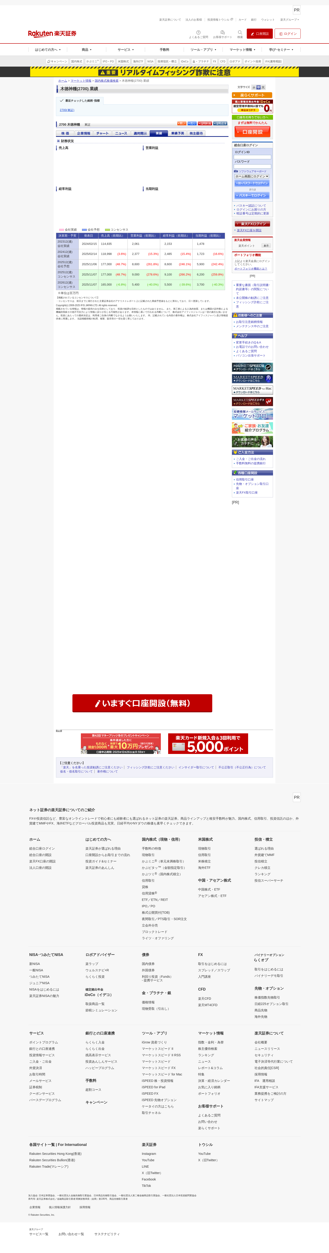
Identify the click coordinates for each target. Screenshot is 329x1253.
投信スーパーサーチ (269, 880)
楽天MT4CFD (208, 1005)
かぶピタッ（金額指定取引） (164, 867)
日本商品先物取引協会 (105, 1195)
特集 (201, 1074)
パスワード (242, 161)
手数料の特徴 (151, 848)
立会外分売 (150, 925)
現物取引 (148, 855)
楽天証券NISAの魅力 (44, 996)
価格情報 (148, 1002)
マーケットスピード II (157, 1048)
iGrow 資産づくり (154, 1042)
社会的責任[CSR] (267, 1068)
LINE (145, 1166)
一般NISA (36, 970)
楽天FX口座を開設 (249, 230)
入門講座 (204, 976)
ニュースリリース (267, 1048)
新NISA (34, 964)
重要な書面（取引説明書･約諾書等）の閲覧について (253, 289)
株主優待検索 (207, 1048)
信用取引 (148, 880)
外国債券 (148, 970)
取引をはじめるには (212, 964)
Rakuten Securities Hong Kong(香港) (55, 1154)
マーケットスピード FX (159, 1068)
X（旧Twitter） (152, 1173)
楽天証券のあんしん (99, 868)
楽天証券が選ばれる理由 (103, 848)
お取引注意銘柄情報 (249, 322)
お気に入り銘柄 (209, 1087)
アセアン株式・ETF (212, 896)
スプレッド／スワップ (214, 970)
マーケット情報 (81, 80)
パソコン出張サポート (251, 355)
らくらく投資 (95, 976)
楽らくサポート (209, 1128)
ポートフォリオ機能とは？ (250, 268)
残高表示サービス (98, 1055)
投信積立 (261, 861)
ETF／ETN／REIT (155, 900)
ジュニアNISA (39, 983)
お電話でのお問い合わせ (252, 346)
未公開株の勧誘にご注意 (252, 298)
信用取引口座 (245, 479)
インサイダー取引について (196, 767)
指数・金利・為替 (211, 1042)
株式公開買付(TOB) (156, 912)
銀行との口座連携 (42, 1048)
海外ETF (204, 868)
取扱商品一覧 (95, 1004)
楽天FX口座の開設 (42, 861)
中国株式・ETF (209, 889)
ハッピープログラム (99, 1068)
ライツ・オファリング (158, 938)
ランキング (263, 874)
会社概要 (261, 1042)
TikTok (146, 1186)
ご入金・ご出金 (40, 1061)
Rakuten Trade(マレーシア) (48, 1166)
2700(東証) (67, 110)
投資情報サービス (42, 1055)
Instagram (149, 1154)
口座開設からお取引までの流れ (107, 855)
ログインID (242, 152)
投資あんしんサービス (101, 1061)
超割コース (93, 1089)
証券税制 (35, 1087)
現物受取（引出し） (156, 1008)
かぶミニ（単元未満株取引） (164, 861)
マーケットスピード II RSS (161, 1055)
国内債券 (148, 964)
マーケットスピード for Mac (162, 1074)
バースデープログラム (45, 1100)
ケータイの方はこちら (158, 1106)
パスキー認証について (251, 205)
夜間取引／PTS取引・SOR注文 (164, 919)
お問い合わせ (207, 1121)
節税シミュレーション (101, 1010)
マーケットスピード (156, 1061)
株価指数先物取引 (267, 997)
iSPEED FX (150, 1093)
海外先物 (261, 1016)
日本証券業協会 (47, 1195)
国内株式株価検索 (107, 80)
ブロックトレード (154, 932)
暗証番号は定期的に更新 (252, 213)
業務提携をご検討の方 (271, 1093)
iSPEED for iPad (153, 1087)
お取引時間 (37, 1074)
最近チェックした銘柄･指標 (82, 100)
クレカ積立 (263, 868)
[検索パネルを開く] (240, 34)
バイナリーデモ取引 (269, 976)
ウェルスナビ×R (97, 970)
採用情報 (261, 1074)
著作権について (107, 771)
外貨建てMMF (265, 855)
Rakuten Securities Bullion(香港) (52, 1160)
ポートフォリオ (209, 1093)
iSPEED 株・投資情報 (157, 1081)
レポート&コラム (210, 1068)
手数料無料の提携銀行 (251, 463)
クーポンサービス (42, 1093)
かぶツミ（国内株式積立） (162, 874)
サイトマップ (264, 1100)
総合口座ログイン (42, 848)
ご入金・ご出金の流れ (251, 459)
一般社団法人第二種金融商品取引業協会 (139, 1195)
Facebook (149, 1179)
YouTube (148, 1160)
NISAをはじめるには (44, 989)
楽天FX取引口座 (247, 492)
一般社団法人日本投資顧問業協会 (179, 1195)
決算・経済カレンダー (214, 1081)
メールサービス (40, 1081)
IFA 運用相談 (265, 1081)
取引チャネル (151, 1113)
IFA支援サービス (267, 1087)
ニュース (204, 1061)
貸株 (145, 887)
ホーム (62, 80)
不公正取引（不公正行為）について (242, 767)
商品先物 (261, 1010)
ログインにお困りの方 (251, 209)
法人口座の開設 (40, 868)
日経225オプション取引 (272, 1004)
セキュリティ (264, 1055)
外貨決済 (35, 1068)
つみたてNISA (39, 976)
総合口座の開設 (40, 855)
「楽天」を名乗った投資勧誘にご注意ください (91, 767)
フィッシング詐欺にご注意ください (150, 767)
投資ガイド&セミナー (100, 861)
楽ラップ (91, 964)
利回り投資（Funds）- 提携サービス (157, 978)
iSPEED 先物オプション (159, 1100)
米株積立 (204, 861)
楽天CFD (204, 998)
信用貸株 (149, 893)
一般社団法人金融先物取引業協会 (74, 1195)
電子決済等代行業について (274, 1061)
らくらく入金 (95, 1042)
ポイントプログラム (43, 1042)
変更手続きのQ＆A (248, 342)
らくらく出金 (95, 1048)
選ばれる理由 (264, 848)
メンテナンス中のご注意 (252, 326)
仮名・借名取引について (76, 771)
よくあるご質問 (246, 351)
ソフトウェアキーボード (252, 171)
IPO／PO (148, 906)
